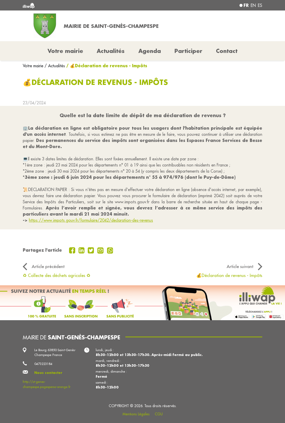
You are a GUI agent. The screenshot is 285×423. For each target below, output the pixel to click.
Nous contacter (48, 373)
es (260, 5)
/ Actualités (55, 65)
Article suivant (240, 266)
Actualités (111, 50)
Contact (226, 50)
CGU (159, 414)
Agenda (149, 50)
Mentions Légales (136, 414)
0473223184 (43, 364)
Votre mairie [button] (65, 50)
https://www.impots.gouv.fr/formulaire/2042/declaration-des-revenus (91, 220)
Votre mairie (34, 65)
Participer (188, 50)
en (253, 5)
